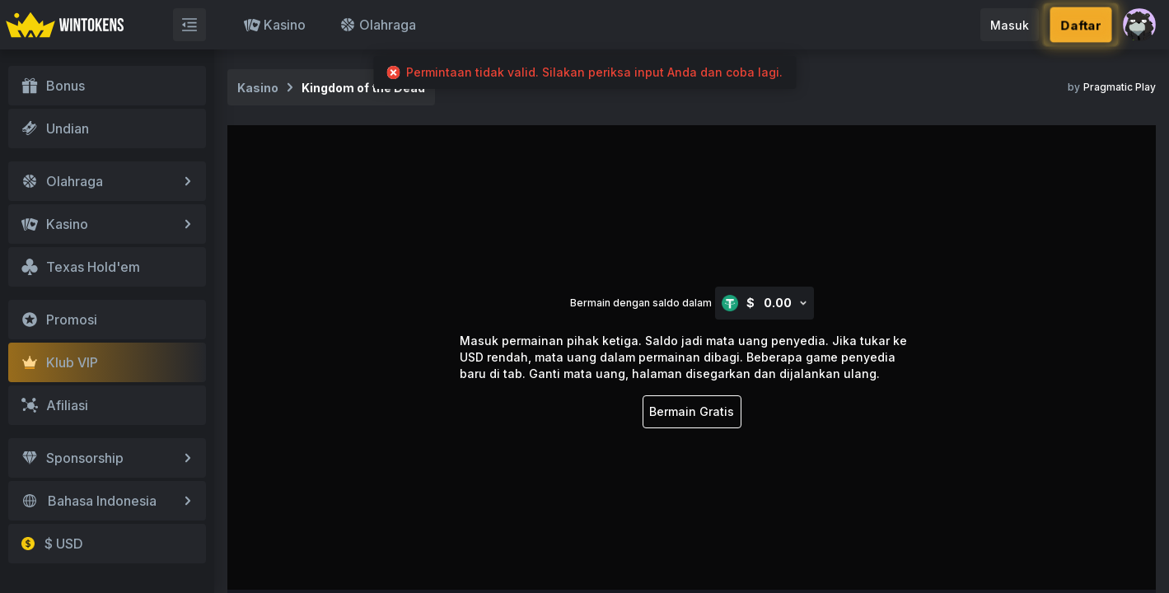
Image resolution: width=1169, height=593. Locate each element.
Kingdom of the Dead (363, 88)
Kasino (275, 24)
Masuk (1009, 25)
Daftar (1081, 25)
